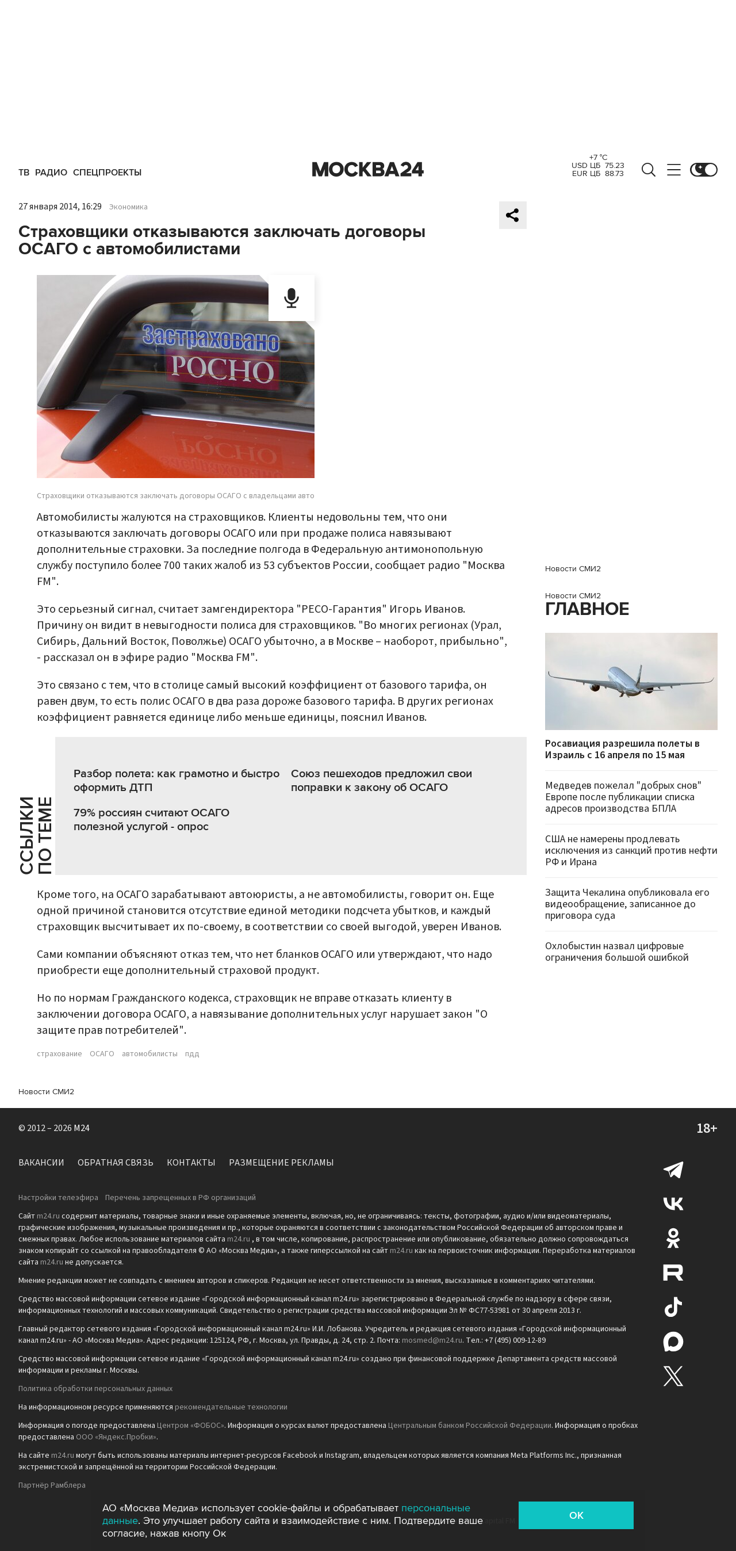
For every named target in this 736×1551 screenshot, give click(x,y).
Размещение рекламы (281, 1162)
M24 (82, 1128)
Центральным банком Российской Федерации (469, 1425)
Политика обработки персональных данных (95, 1389)
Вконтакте (673, 1203)
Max (673, 1341)
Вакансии (41, 1162)
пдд (192, 1054)
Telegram (673, 1169)
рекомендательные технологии (231, 1407)
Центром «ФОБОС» (190, 1425)
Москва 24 (368, 169)
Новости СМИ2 (46, 1092)
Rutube (673, 1272)
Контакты (191, 1162)
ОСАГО (102, 1054)
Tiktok (673, 1307)
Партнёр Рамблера (52, 1485)
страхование (59, 1054)
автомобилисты (150, 1054)
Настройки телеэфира (58, 1198)
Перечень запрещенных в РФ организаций (180, 1198)
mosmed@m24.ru (432, 1340)
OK (576, 1515)
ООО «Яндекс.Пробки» (116, 1437)
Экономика (128, 207)
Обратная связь (116, 1162)
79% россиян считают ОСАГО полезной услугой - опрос (151, 820)
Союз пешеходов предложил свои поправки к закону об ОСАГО (381, 780)
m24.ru (48, 1216)
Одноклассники (673, 1238)
